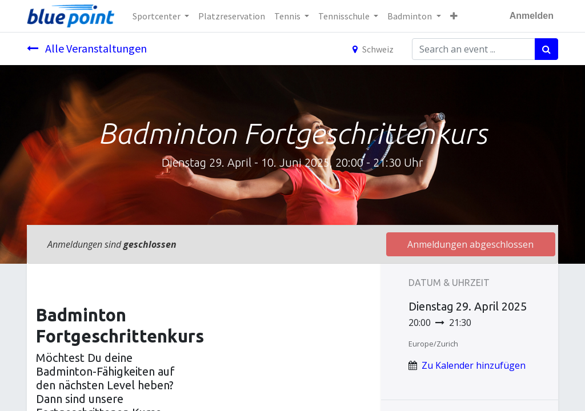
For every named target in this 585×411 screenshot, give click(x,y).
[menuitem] (232, 16)
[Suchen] (546, 49)
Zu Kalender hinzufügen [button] (474, 365)
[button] (454, 16)
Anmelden (532, 16)
